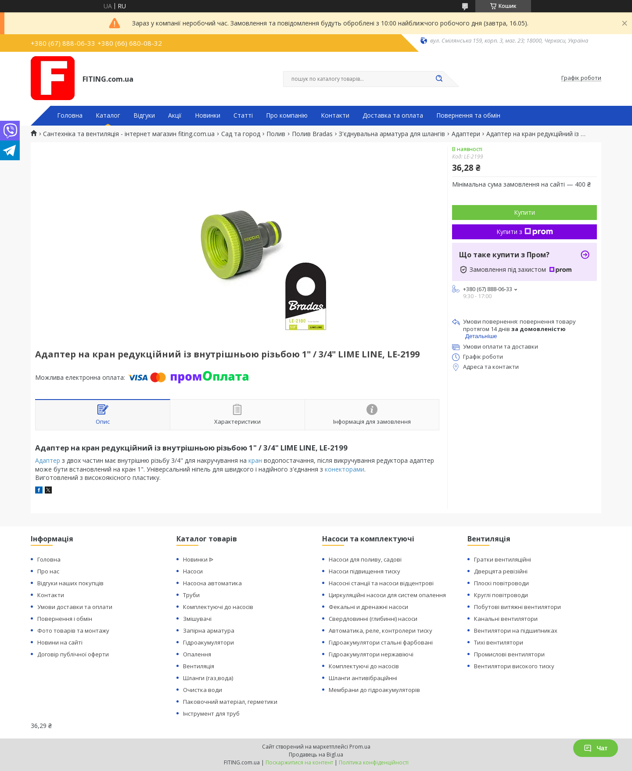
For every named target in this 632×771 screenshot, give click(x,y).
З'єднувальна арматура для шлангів (392, 134)
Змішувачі (197, 619)
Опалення (197, 654)
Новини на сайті (60, 642)
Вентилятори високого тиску (514, 666)
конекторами (344, 469)
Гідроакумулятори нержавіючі (371, 654)
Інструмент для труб (211, 713)
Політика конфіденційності (374, 762)
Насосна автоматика (212, 583)
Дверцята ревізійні (501, 571)
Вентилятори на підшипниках (515, 630)
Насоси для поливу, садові (365, 559)
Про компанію (287, 115)
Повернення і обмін (64, 619)
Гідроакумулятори (208, 642)
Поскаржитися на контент (299, 762)
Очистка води (202, 690)
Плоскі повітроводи (501, 583)
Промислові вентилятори (509, 654)
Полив (275, 134)
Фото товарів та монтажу (73, 630)
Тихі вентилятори (498, 642)
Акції (175, 115)
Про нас (48, 571)
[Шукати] (439, 79)
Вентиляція (198, 666)
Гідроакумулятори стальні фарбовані (381, 642)
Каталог (108, 115)
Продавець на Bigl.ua (316, 754)
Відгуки (144, 115)
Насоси (193, 571)
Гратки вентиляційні (502, 559)
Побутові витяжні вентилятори (517, 607)
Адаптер (47, 460)
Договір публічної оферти (73, 654)
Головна (70, 115)
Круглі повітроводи (501, 595)
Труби (191, 595)
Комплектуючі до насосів (218, 607)
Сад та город (240, 134)
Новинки (207, 115)
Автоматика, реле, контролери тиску (380, 630)
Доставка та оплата (393, 115)
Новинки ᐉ (198, 559)
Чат (595, 748)
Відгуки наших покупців (70, 583)
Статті (243, 115)
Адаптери (466, 134)
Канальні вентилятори (506, 619)
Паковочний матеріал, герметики (230, 702)
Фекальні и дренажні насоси (368, 607)
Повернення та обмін (468, 115)
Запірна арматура (208, 630)
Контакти (335, 115)
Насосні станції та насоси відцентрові (381, 583)
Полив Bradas (312, 134)
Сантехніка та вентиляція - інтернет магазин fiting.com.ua (129, 134)
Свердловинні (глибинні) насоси (373, 619)
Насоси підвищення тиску (364, 571)
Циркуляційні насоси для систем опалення (387, 595)
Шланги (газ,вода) (208, 678)
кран (255, 460)
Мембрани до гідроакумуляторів (374, 690)
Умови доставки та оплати (74, 607)
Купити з (524, 231)
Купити (524, 212)
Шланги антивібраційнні (363, 678)
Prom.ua (359, 746)
